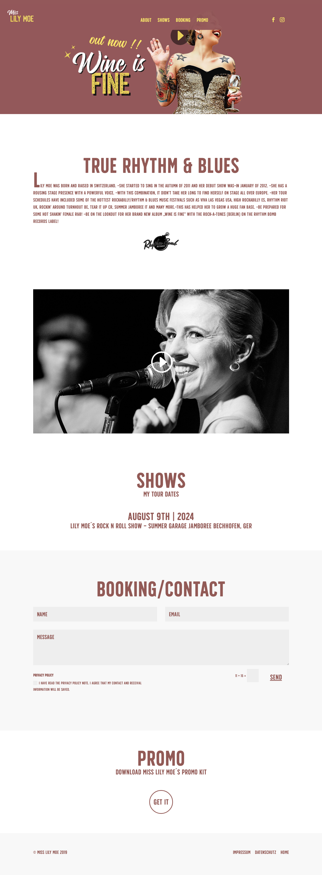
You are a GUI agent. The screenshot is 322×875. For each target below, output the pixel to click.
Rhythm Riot (277, 200)
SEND (276, 677)
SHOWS (165, 20)
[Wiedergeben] (180, 35)
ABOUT (146, 20)
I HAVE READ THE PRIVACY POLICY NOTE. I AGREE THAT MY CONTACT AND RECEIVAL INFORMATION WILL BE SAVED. (87, 686)
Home (285, 852)
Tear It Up (98, 207)
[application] (191, 30)
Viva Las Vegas (212, 200)
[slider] (205, 30)
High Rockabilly (247, 200)
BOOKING (184, 20)
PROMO (203, 20)
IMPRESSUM (241, 852)
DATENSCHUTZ (265, 852)
